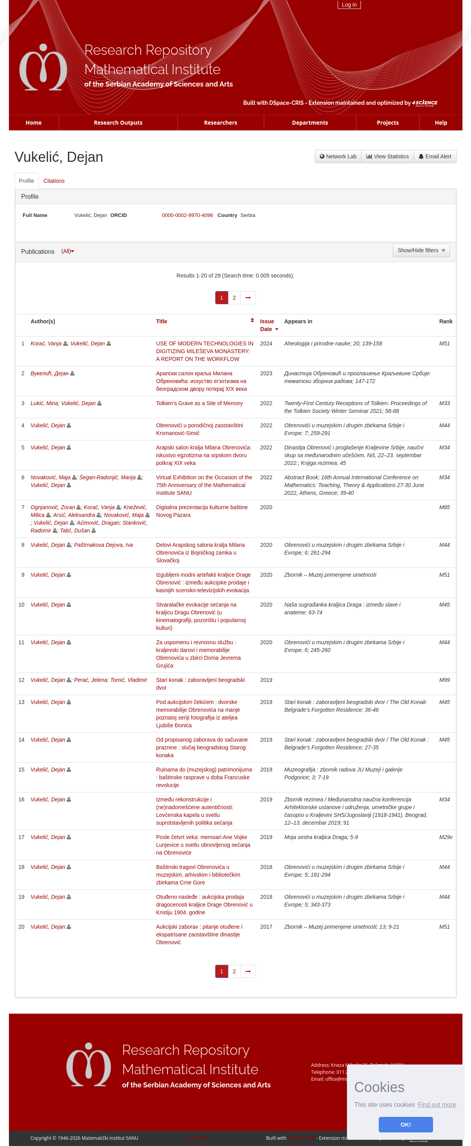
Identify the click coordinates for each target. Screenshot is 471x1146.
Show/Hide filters (421, 250)
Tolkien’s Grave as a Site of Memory (199, 403)
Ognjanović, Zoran (53, 507)
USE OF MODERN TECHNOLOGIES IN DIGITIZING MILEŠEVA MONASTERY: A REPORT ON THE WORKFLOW (205, 351)
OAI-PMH (198, 1138)
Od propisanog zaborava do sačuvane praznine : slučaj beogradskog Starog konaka (202, 747)
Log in (349, 5)
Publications (39, 251)
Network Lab (338, 156)
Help (441, 122)
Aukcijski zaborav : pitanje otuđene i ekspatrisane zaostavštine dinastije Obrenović (199, 934)
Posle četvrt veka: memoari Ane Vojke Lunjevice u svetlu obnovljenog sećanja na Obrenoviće (203, 845)
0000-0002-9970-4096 (187, 215)
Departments (310, 122)
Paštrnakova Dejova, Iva (103, 545)
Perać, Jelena (90, 680)
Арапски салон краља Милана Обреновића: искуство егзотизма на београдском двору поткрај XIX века (201, 381)
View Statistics (387, 156)
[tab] (27, 181)
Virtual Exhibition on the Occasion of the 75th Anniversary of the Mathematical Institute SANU (204, 485)
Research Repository (148, 50)
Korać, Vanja (46, 343)
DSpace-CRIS (286, 103)
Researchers (220, 122)
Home (33, 122)
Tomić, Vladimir (128, 680)
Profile (30, 196)
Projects (388, 122)
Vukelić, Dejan (87, 343)
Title (161, 321)
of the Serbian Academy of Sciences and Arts (159, 84)
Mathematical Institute (153, 69)
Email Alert (435, 156)
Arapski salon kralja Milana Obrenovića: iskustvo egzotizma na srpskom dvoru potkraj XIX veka (204, 455)
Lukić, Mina (44, 403)
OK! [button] (406, 1125)
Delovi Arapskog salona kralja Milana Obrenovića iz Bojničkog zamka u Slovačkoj (200, 552)
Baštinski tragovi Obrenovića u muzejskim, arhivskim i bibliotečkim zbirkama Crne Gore (198, 875)
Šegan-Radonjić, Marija (107, 477)
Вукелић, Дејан (50, 373)
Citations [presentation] (53, 181)
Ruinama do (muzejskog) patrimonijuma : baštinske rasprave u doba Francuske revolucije (204, 777)
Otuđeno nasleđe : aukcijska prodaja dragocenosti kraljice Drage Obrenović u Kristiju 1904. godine (204, 904)
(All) (67, 251)
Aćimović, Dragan (98, 523)
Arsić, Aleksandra (74, 515)
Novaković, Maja (51, 477)
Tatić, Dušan (75, 530)
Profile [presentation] (27, 181)
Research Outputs (118, 122)
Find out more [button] (437, 1104)
